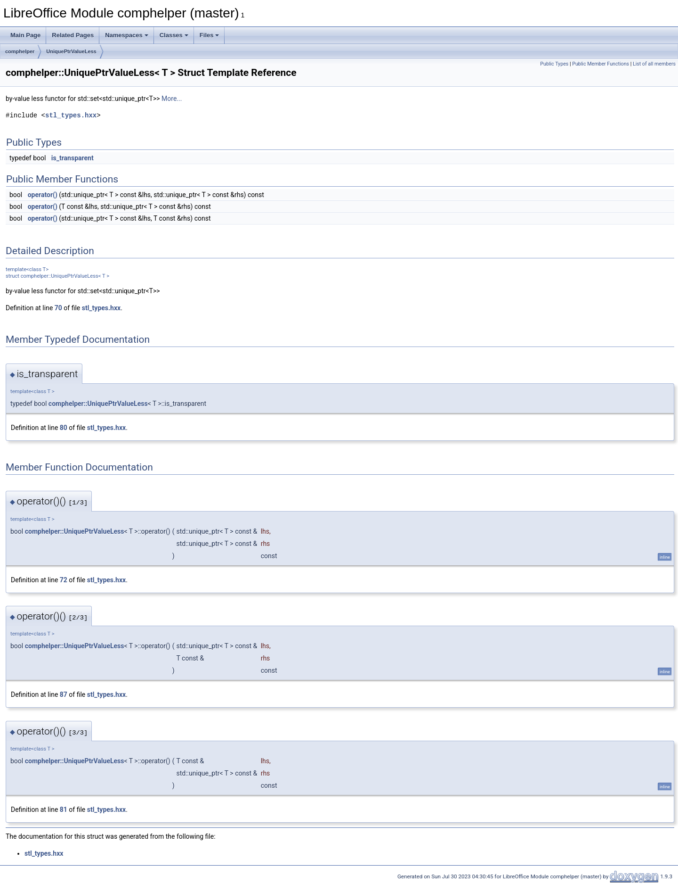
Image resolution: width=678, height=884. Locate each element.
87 (63, 694)
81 (63, 809)
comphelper (19, 51)
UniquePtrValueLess (71, 51)
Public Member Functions (600, 64)
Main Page (25, 35)
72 (63, 580)
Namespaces (126, 35)
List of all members (654, 64)
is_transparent (72, 158)
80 (63, 427)
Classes (174, 35)
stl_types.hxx (71, 115)
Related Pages (73, 35)
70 (58, 308)
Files (209, 35)
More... (171, 98)
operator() (42, 194)
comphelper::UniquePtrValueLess (98, 403)
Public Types (554, 64)
